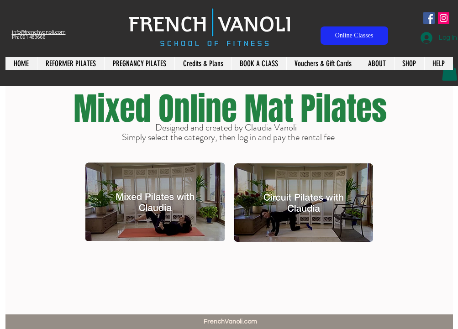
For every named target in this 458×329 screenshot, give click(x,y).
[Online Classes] (354, 35)
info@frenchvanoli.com (39, 32)
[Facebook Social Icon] (429, 18)
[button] (450, 71)
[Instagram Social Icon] (443, 18)
